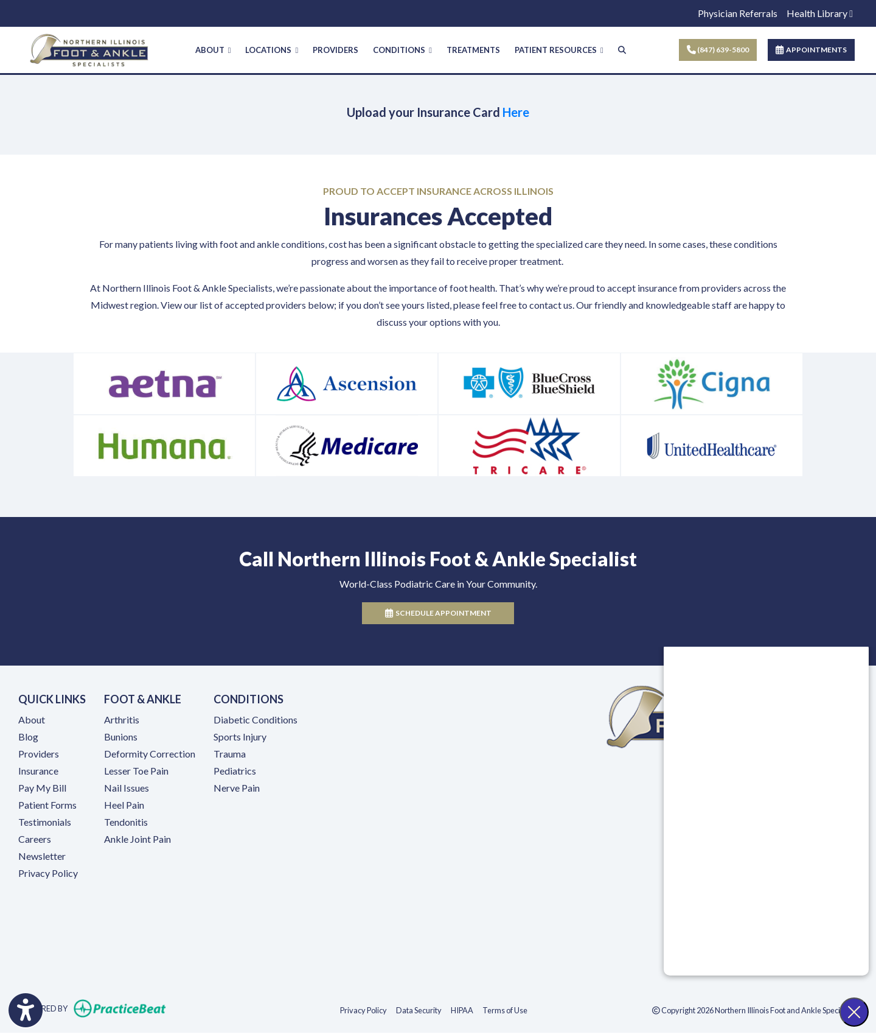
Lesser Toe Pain (136, 771)
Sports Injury (240, 737)
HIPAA (462, 1010)
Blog (28, 737)
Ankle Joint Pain (137, 839)
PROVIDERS (335, 50)
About (31, 720)
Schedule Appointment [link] (438, 614)
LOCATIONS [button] (271, 50)
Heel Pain (124, 805)
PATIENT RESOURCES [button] (559, 50)
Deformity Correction (149, 754)
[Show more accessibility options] (25, 1011)
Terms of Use (504, 1010)
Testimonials (44, 822)
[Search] (622, 50)
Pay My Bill (42, 788)
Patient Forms (47, 805)
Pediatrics (235, 771)
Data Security (419, 1010)
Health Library (820, 13)
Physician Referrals (737, 13)
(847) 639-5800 (718, 49)
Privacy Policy (48, 873)
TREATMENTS (473, 50)
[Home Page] (89, 48)
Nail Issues (126, 788)
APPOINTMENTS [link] (811, 49)
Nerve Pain (237, 788)
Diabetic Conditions (255, 720)
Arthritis (121, 720)
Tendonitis (126, 822)
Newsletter (42, 856)
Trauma (230, 754)
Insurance (38, 771)
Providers (38, 754)
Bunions (120, 737)
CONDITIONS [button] (402, 50)
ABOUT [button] (213, 50)
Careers (34, 839)
